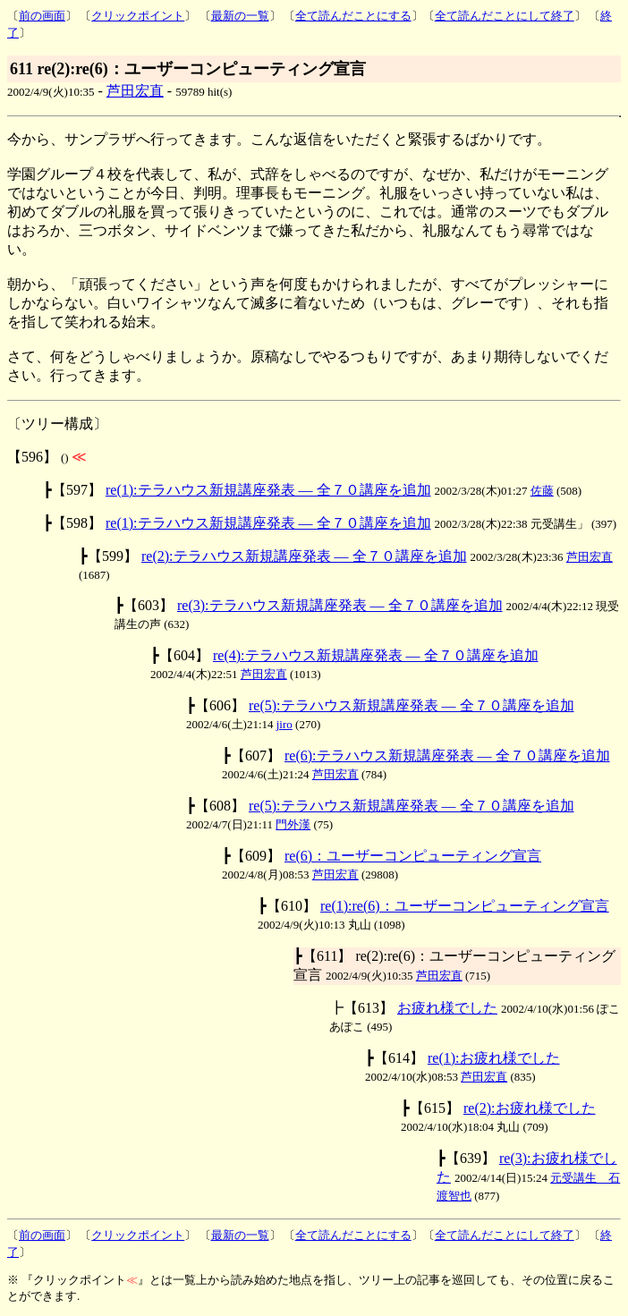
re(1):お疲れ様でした (494, 1058)
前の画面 (42, 15)
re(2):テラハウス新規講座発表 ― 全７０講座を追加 (304, 556)
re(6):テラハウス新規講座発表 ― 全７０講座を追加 (447, 755)
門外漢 (293, 824)
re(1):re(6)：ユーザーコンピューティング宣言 (464, 905)
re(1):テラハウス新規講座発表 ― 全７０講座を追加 (268, 489)
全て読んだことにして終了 (504, 15)
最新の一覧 (240, 15)
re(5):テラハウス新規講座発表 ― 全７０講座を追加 (411, 705)
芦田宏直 (135, 90)
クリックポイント (137, 15)
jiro (284, 724)
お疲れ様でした (447, 1007)
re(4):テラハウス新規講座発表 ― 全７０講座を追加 (376, 655)
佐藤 (542, 490)
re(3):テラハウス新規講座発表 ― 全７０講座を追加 (340, 605)
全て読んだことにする (353, 15)
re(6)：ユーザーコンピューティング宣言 (412, 855)
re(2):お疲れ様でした (529, 1108)
